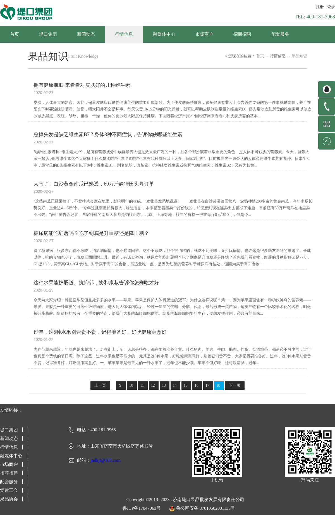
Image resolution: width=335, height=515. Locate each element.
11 (142, 385)
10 (131, 385)
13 (164, 385)
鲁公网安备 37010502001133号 (205, 508)
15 (186, 385)
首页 (14, 34)
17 (207, 385)
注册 (320, 7)
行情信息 (278, 56)
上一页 (100, 385)
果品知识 (299, 56)
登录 (331, 7)
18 (218, 385)
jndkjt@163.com (105, 460)
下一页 (235, 385)
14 (175, 385)
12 (153, 385)
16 (196, 385)
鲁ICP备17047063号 (142, 508)
